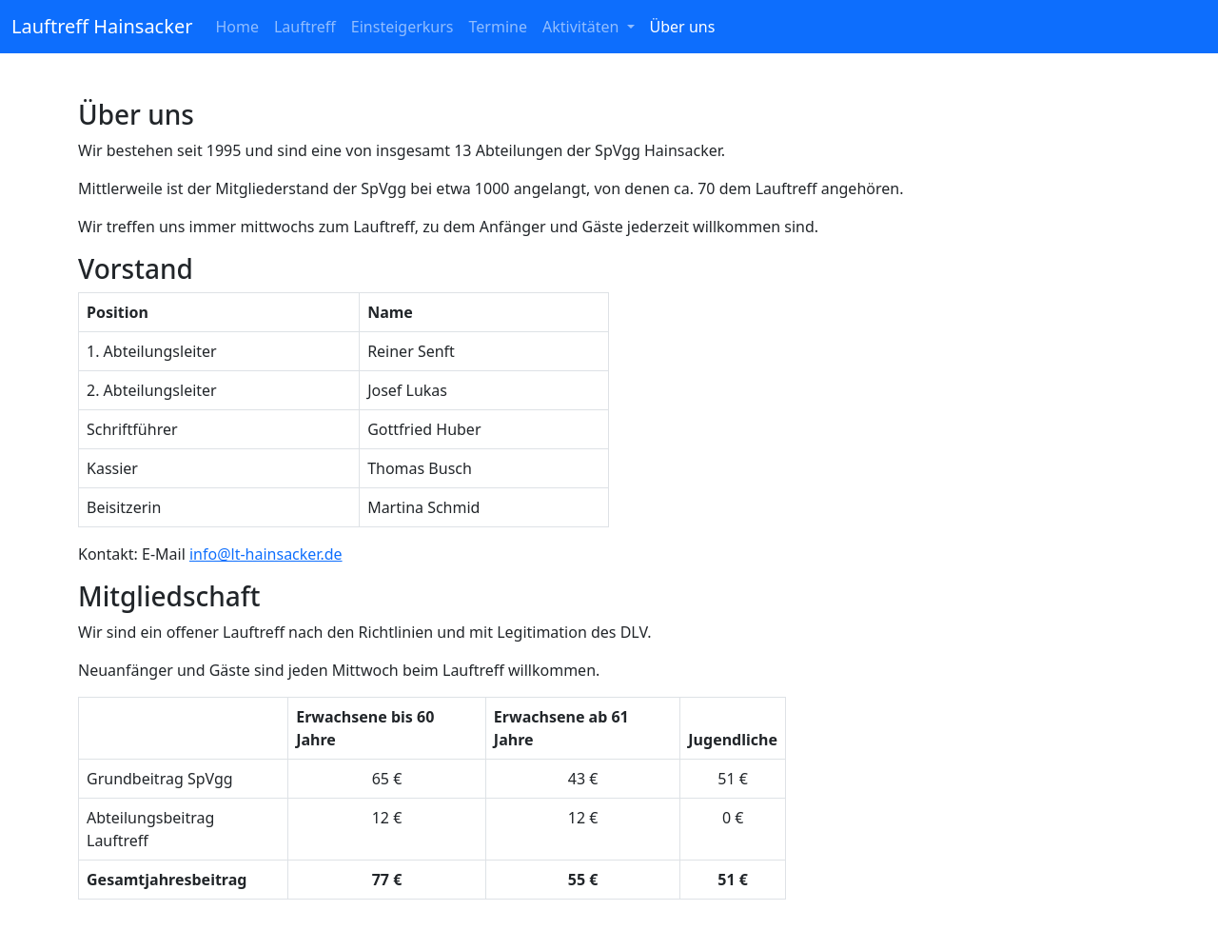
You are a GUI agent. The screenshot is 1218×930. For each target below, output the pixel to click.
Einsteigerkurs (402, 26)
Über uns (683, 26)
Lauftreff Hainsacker (101, 26)
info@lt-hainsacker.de (266, 554)
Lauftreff (305, 26)
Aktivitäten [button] (582, 26)
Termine (498, 26)
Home (237, 26)
